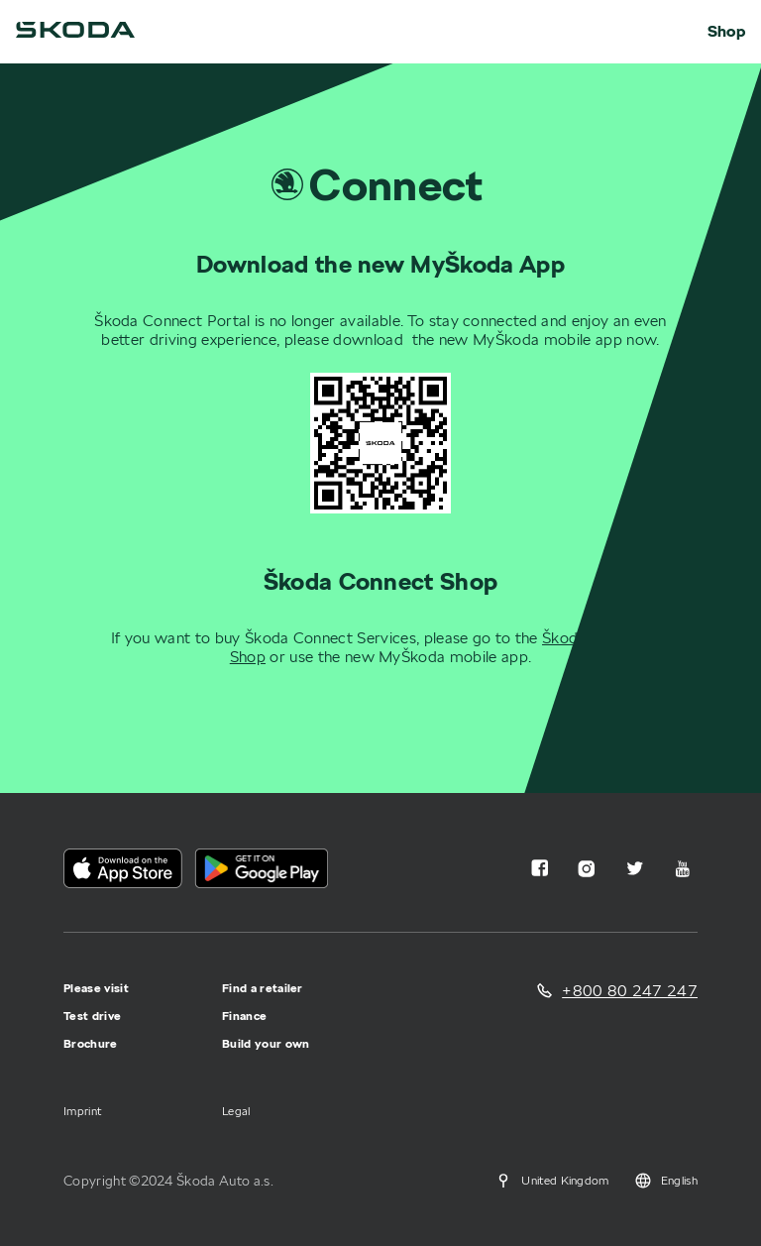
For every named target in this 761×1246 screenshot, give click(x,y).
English (665, 1180)
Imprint (82, 1110)
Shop (726, 32)
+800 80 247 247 (630, 990)
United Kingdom (550, 1180)
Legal (236, 1110)
